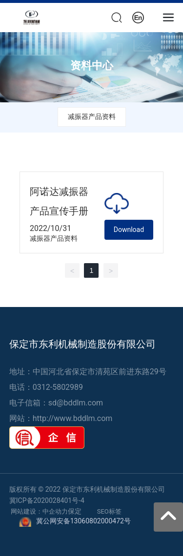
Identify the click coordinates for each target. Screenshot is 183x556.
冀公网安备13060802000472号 (83, 521)
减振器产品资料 (92, 116)
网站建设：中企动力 (39, 511)
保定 (74, 511)
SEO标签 (109, 511)
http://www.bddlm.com (73, 418)
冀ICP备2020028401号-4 (46, 500)
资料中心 (91, 65)
